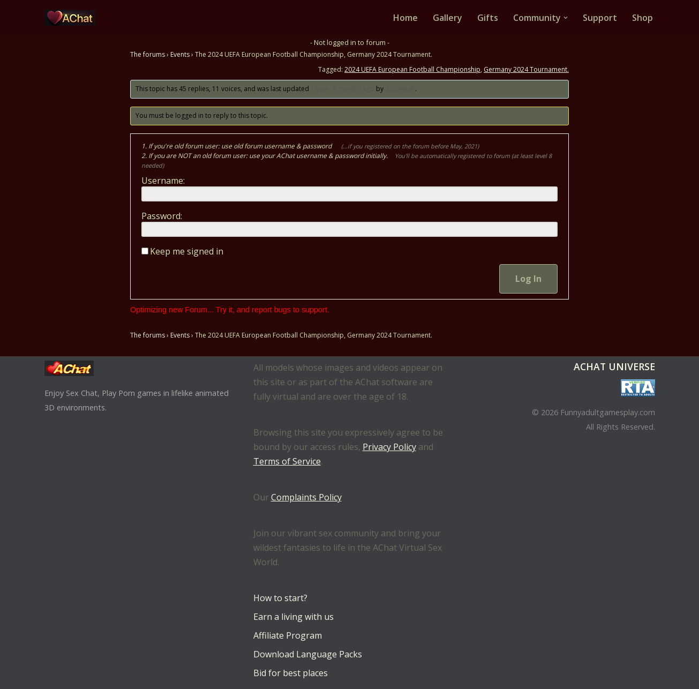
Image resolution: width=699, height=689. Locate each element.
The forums (147, 54)
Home (405, 18)
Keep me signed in (186, 251)
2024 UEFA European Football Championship (412, 69)
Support (600, 18)
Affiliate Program (287, 635)
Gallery (447, 18)
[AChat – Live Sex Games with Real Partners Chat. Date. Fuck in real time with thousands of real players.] (72, 18)
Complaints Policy (306, 497)
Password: (161, 216)
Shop (642, 18)
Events (180, 54)
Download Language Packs (307, 654)
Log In (528, 278)
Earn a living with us (293, 617)
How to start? (280, 598)
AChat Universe (614, 366)
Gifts (487, 18)
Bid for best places (290, 673)
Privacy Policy (389, 447)
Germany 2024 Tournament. (526, 69)
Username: (163, 180)
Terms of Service (287, 461)
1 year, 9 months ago (342, 88)
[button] (565, 18)
